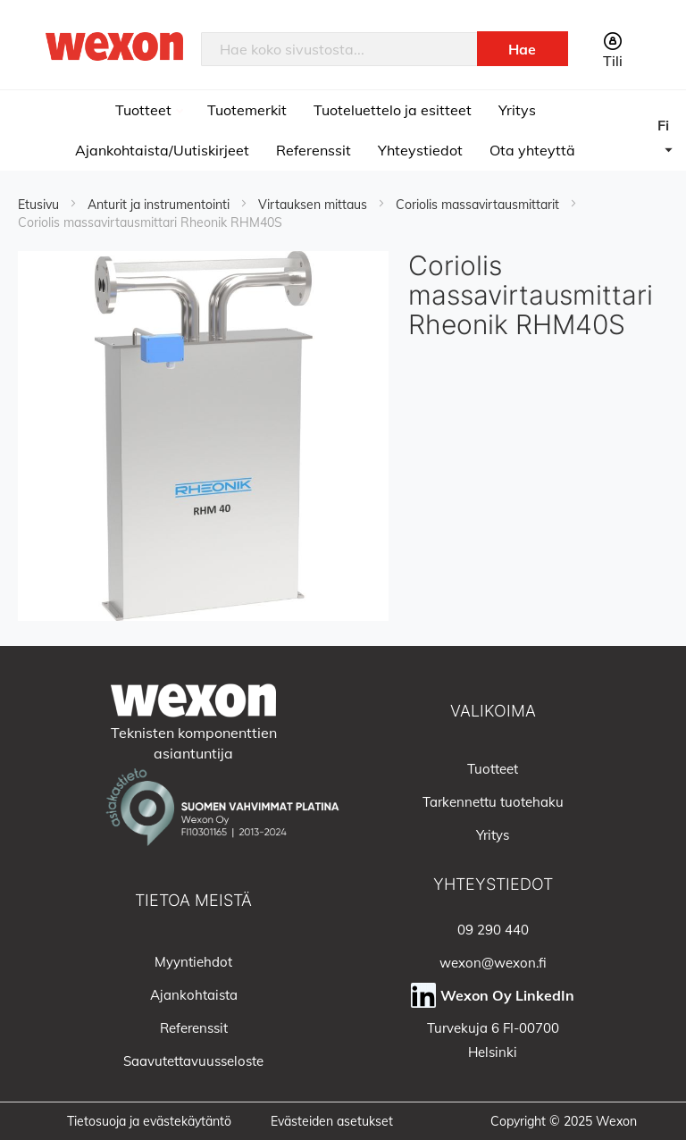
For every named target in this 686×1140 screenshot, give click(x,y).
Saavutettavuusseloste (193, 1060)
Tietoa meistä (193, 900)
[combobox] (339, 49)
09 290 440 (493, 929)
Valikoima (493, 710)
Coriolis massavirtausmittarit (479, 205)
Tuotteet (145, 110)
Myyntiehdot (193, 961)
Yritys (517, 110)
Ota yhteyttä (532, 150)
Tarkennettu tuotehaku (493, 801)
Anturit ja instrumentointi (160, 205)
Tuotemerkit (247, 110)
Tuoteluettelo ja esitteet (393, 110)
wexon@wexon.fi (493, 962)
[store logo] (114, 46)
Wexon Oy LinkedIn (507, 995)
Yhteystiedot (420, 150)
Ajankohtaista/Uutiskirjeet (162, 150)
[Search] (522, 48)
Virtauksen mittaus (314, 205)
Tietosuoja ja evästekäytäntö (149, 1121)
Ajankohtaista (194, 994)
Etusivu (40, 205)
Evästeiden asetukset (332, 1121)
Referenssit (313, 150)
